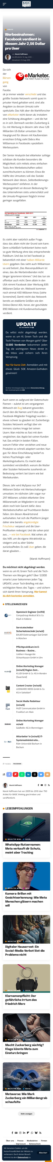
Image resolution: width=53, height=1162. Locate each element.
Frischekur (9, 526)
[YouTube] (41, 785)
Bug (20, 408)
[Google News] (16, 1133)
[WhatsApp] (32, 1133)
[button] (43, 1152)
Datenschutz (23, 1157)
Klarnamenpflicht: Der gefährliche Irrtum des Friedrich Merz (21, 1000)
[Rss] (49, 785)
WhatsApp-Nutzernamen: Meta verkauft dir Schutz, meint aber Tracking (23, 848)
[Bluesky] (36, 1133)
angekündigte (30, 522)
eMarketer (13, 114)
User (31, 547)
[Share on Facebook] (9, 774)
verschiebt (30, 94)
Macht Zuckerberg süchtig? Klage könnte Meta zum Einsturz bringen (24, 1049)
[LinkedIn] (24, 1133)
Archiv (10, 29)
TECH (27, 888)
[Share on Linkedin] (28, 774)
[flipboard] (28, 1133)
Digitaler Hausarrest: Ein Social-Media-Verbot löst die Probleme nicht (25, 950)
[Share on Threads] (34, 774)
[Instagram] (45, 785)
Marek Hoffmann (21, 54)
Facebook (17, 764)
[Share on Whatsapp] (22, 774)
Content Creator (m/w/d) (29, 685)
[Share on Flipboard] (15, 774)
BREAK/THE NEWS (14, 839)
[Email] (47, 774)
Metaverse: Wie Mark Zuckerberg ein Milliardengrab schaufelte (26, 1098)
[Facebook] (38, 785)
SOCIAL (28, 839)
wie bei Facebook (20, 534)
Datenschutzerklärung (37, 388)
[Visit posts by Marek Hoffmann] (8, 57)
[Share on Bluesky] (41, 774)
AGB (23, 390)
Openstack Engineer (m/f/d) (30, 612)
